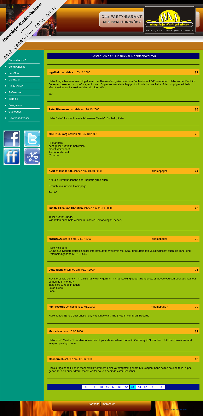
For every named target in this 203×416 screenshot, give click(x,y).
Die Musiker (15, 86)
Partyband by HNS (176, 409)
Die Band (13, 79)
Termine (13, 98)
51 (120, 386)
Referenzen (15, 92)
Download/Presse (19, 118)
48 (101, 386)
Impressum (108, 403)
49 (107, 386)
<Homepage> (159, 171)
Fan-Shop (14, 73)
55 (145, 386)
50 (113, 386)
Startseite (93, 403)
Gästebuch (15, 111)
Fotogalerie (15, 105)
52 (126, 386)
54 (139, 386)
